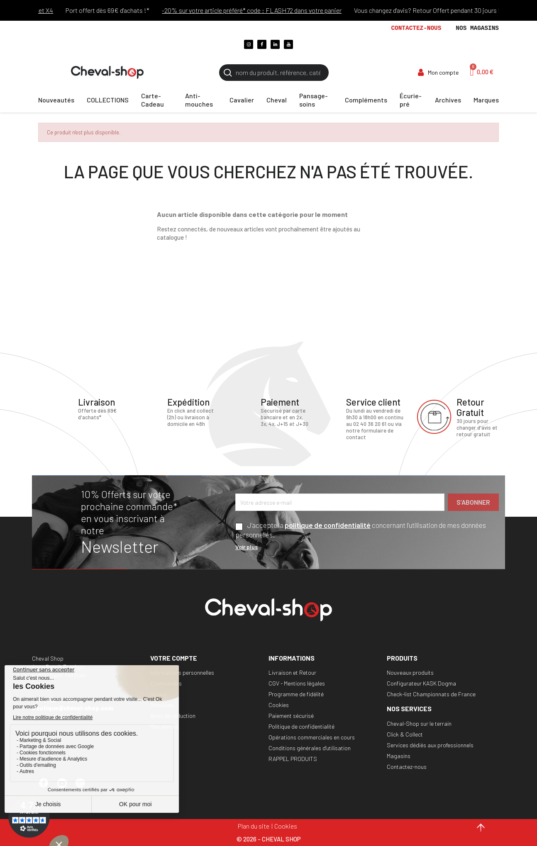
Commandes (166, 683)
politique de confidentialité (328, 525)
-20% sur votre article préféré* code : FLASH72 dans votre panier (279, 10)
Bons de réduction (172, 715)
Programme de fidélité (296, 694)
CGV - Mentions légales (296, 683)
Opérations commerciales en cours (311, 737)
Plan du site (253, 826)
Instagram (84, 786)
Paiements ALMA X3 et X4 (45, 10)
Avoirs (158, 694)
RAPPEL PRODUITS (292, 758)
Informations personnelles (182, 672)
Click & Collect (405, 734)
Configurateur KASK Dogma (421, 683)
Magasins (398, 755)
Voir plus (246, 546)
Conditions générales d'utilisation (309, 747)
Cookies (278, 704)
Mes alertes (164, 726)
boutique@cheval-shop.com (72, 708)
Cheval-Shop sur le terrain (419, 723)
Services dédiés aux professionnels (430, 745)
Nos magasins (477, 28)
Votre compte (173, 658)
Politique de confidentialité (301, 726)
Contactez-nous (416, 28)
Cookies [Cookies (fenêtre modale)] (285, 826)
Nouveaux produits (410, 672)
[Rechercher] (274, 72)
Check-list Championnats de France (431, 694)
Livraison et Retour (292, 672)
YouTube (65, 786)
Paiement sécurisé (291, 715)
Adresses (161, 704)
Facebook (47, 786)
